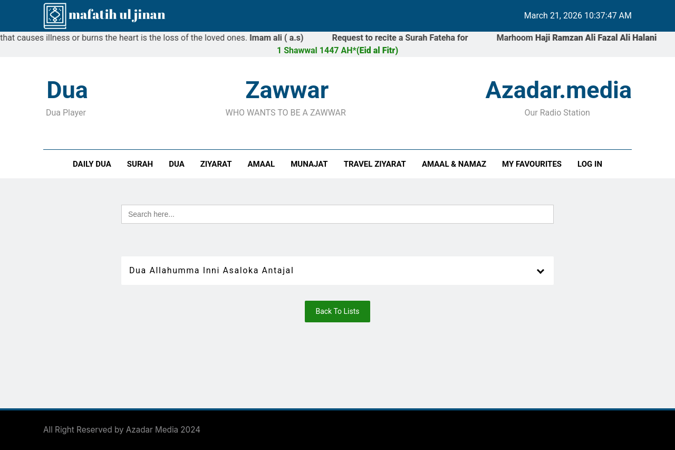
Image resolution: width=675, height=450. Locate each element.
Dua (177, 164)
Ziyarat (216, 164)
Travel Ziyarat (375, 164)
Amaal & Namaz (454, 164)
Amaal (261, 164)
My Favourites (532, 164)
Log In (589, 164)
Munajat (309, 164)
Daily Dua (92, 164)
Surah (140, 164)
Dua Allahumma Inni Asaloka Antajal (211, 270)
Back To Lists (337, 311)
